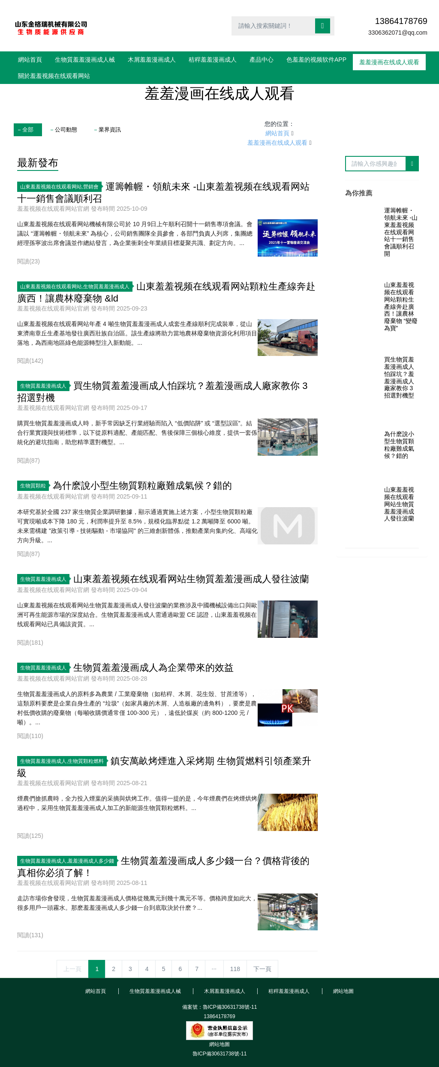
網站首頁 (30, 59)
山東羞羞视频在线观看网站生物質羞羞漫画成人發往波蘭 (399, 504)
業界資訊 (110, 129)
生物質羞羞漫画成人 (44, 386)
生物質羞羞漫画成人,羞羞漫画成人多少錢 (68, 861)
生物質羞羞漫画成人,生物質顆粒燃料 (63, 761)
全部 (27, 129)
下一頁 (262, 968)
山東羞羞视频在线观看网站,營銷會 (61, 187)
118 (235, 968)
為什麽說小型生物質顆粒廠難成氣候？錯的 (399, 444)
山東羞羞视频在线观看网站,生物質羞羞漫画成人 (76, 287)
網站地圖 (219, 1044)
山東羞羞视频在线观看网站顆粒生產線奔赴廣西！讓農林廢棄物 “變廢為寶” (401, 306)
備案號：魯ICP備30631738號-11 (219, 1007)
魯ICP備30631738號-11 (219, 1054)
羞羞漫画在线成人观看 (277, 142)
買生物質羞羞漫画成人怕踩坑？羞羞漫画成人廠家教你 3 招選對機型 (399, 377)
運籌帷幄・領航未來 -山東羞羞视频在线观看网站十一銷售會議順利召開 (401, 232)
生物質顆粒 (34, 486)
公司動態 (66, 129)
